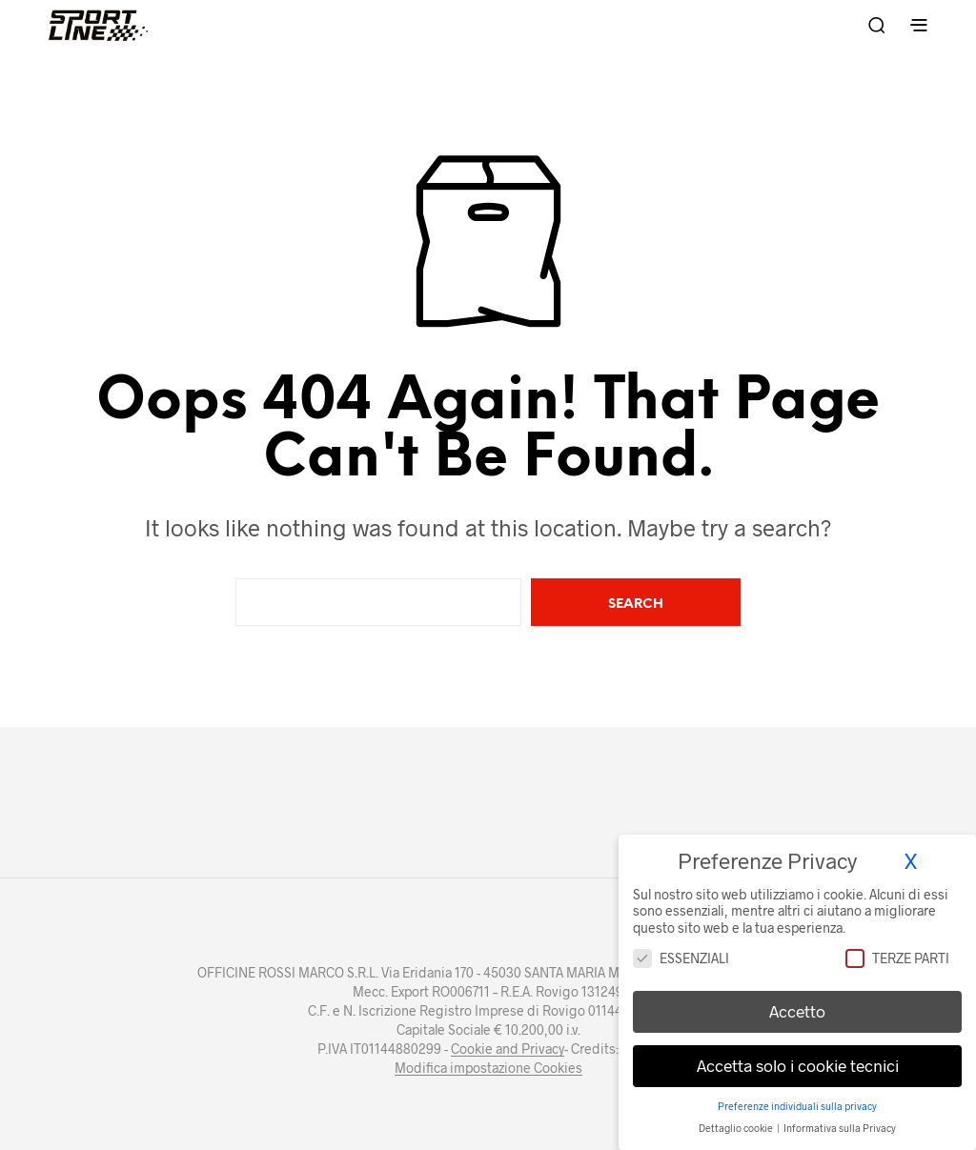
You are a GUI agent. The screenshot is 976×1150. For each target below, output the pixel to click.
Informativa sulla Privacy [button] (839, 1118)
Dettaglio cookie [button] (737, 1118)
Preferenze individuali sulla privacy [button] (797, 1096)
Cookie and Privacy (507, 1049)
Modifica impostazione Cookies (488, 1068)
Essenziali (681, 948)
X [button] (911, 851)
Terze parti (897, 948)
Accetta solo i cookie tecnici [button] (798, 1056)
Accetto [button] (797, 1002)
